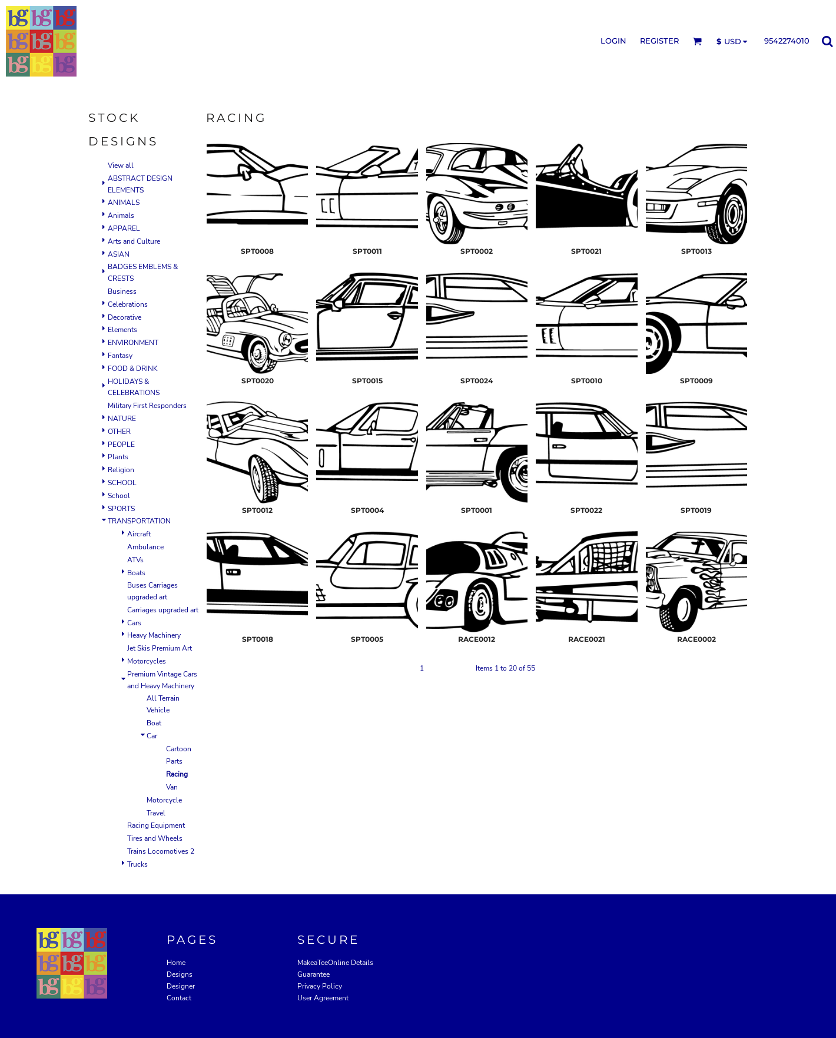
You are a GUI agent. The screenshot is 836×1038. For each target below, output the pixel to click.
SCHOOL (122, 483)
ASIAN (119, 254)
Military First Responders (147, 405)
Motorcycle (164, 800)
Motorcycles (146, 661)
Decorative (124, 317)
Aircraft (139, 534)
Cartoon (178, 749)
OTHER (119, 431)
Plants (118, 457)
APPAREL (124, 228)
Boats (136, 573)
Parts (174, 761)
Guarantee (313, 974)
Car (152, 736)
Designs (180, 974)
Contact (179, 998)
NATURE (122, 418)
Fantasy (120, 355)
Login (613, 40)
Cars (134, 623)
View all (121, 165)
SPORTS (121, 508)
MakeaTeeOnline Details (335, 962)
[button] (697, 41)
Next (459, 668)
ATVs (135, 560)
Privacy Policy (319, 986)
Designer (181, 986)
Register (659, 40)
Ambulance (145, 547)
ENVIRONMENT (133, 342)
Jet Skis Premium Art (159, 648)
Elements (122, 329)
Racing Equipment (156, 825)
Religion (121, 470)
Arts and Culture (134, 241)
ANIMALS (124, 202)
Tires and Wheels (155, 838)
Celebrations (128, 304)
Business (122, 291)
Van (172, 787)
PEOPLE (121, 444)
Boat (154, 723)
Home (176, 962)
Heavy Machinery (154, 635)
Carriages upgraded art (162, 610)
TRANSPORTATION (139, 521)
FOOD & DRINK (133, 368)
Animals (121, 215)
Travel (156, 813)
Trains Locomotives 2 (160, 851)
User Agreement (323, 998)
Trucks (137, 864)
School (119, 495)
